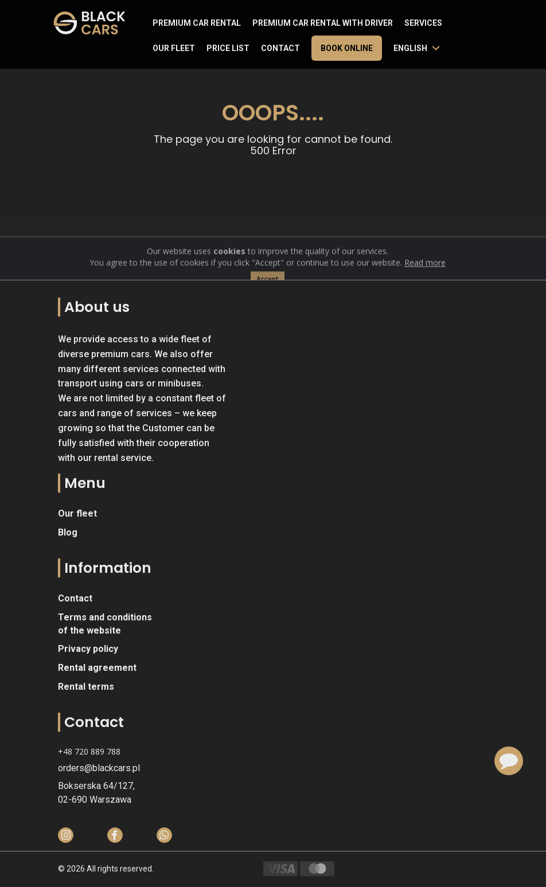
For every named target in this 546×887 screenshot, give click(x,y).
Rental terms (86, 686)
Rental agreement (97, 667)
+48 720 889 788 (89, 751)
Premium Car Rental (197, 23)
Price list (227, 48)
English (410, 48)
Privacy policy (88, 648)
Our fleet (174, 48)
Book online (347, 48)
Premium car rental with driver (322, 23)
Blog (67, 532)
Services (423, 23)
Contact (280, 48)
